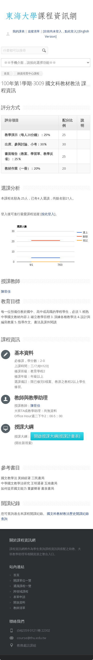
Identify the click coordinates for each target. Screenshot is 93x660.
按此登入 (47, 214)
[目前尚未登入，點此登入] (60, 31)
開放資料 (19, 602)
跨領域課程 (20, 591)
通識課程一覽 (22, 586)
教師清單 (19, 608)
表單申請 (19, 597)
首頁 (16, 575)
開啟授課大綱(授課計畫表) (57, 436)
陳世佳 (6, 291)
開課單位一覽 (22, 580)
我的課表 (19, 31)
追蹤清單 (34, 31)
